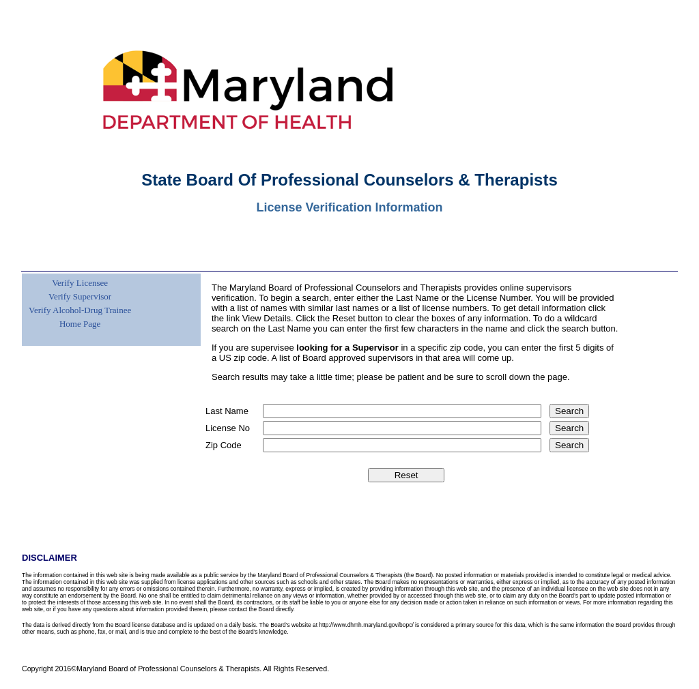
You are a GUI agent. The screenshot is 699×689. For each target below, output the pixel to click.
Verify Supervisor (79, 296)
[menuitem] (78, 275)
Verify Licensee (80, 283)
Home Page (79, 324)
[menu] (78, 302)
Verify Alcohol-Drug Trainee (80, 310)
